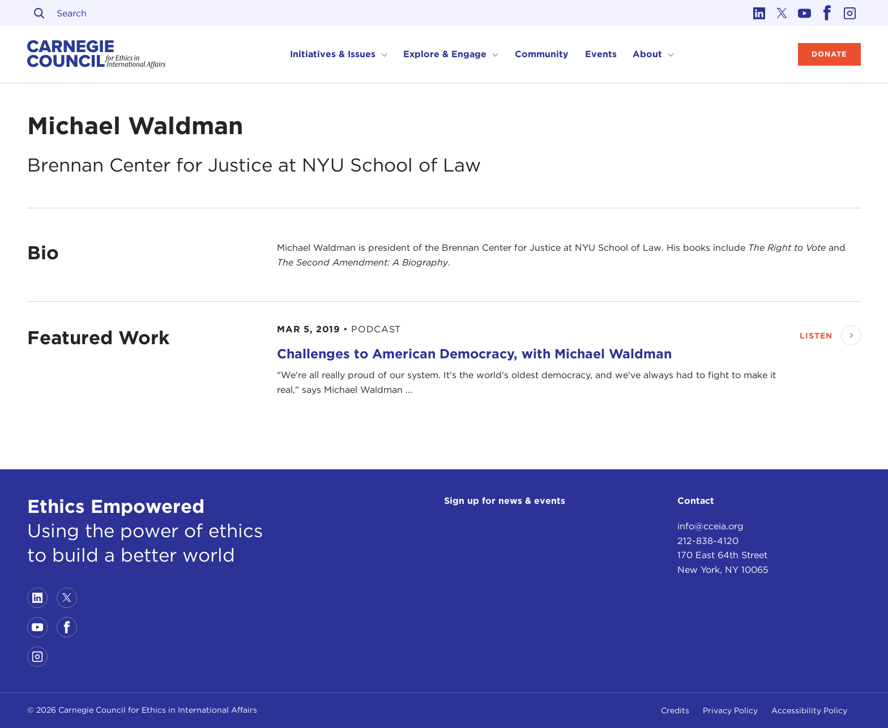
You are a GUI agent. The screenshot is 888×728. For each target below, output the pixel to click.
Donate (829, 54)
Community (542, 54)
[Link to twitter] (781, 13)
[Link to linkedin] (759, 13)
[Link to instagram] (849, 13)
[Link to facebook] (827, 13)
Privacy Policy (730, 710)
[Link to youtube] (804, 13)
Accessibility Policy (809, 710)
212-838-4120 (707, 541)
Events (601, 54)
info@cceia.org (710, 526)
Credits (675, 710)
